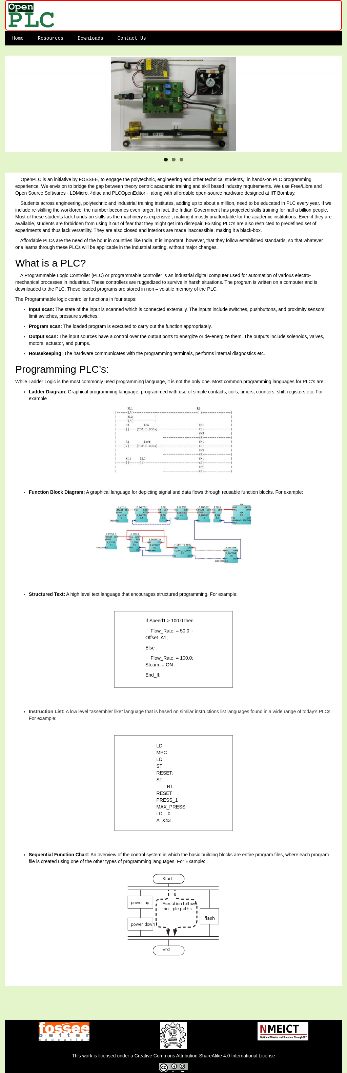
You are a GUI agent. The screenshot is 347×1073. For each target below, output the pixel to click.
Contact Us (132, 38)
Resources (51, 38)
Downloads (90, 38)
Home (18, 38)
